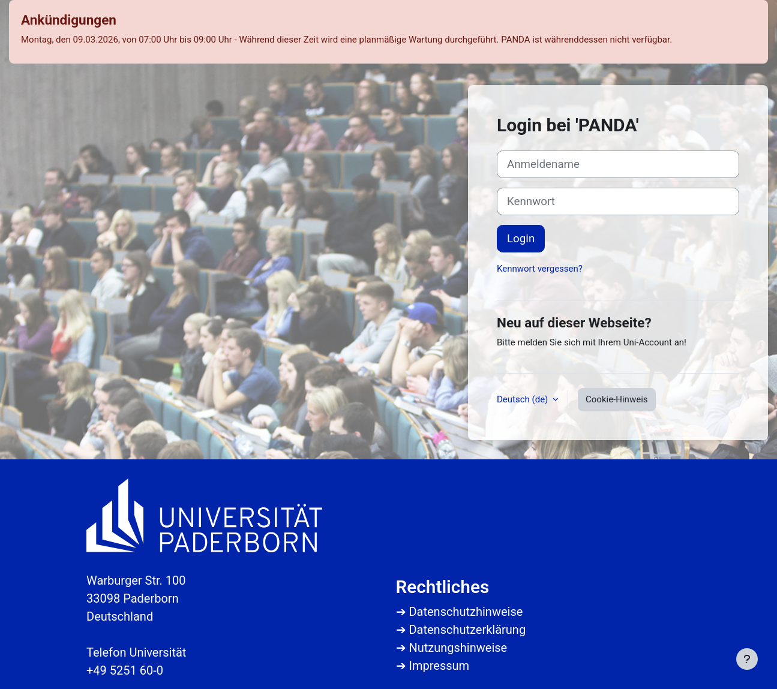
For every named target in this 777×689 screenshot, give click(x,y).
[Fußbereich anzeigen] (747, 659)
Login (521, 238)
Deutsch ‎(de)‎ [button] (523, 399)
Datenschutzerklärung (467, 629)
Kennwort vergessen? (540, 268)
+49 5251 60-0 (124, 670)
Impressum (439, 665)
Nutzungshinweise (458, 647)
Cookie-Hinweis (616, 399)
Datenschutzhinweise (466, 611)
